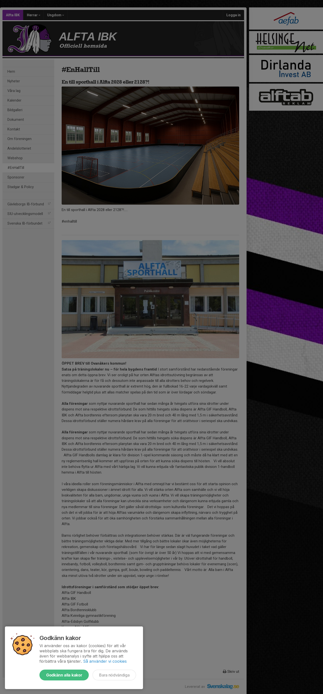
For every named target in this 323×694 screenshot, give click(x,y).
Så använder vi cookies (105, 661)
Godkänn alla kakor (64, 675)
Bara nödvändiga (114, 675)
